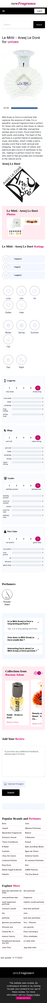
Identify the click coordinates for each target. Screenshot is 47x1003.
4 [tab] (30, 388)
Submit (10, 792)
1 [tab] (9, 388)
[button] (3, 11)
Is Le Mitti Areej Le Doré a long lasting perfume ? (20, 622)
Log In (39, 11)
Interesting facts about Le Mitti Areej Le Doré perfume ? (22, 649)
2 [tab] (16, 388)
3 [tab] (23, 388)
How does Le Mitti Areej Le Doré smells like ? (21, 638)
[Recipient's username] (17, 24)
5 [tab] (37, 388)
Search (39, 25)
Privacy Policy (33, 995)
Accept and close (23, 998)
